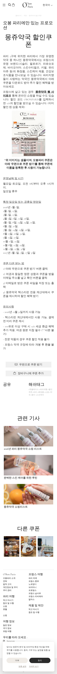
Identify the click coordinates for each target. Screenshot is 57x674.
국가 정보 (7, 628)
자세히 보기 (34, 666)
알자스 (32, 599)
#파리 (35, 392)
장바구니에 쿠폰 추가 (28, 373)
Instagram (9, 641)
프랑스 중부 (34, 581)
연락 (5, 581)
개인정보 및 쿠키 (10, 587)
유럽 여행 (7, 631)
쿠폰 (25, 16)
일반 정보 (7, 625)
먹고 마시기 (8, 600)
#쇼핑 (46, 392)
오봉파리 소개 (9, 578)
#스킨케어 (40, 395)
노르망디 (32, 584)
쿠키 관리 (7, 590)
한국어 (48, 5)
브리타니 (32, 587)
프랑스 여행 (36, 574)
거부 (17, 660)
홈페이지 (19, 16)
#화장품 (41, 392)
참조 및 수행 (8, 603)
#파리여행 (43, 389)
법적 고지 (7, 584)
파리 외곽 (33, 578)
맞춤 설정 (22, 666)
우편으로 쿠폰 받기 (28, 364)
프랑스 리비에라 (36, 596)
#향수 (33, 395)
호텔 (5, 609)
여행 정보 (9, 621)
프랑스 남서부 (35, 593)
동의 (40, 660)
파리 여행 (9, 596)
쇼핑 (5, 606)
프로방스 (32, 590)
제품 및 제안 (36, 605)
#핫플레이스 (34, 389)
